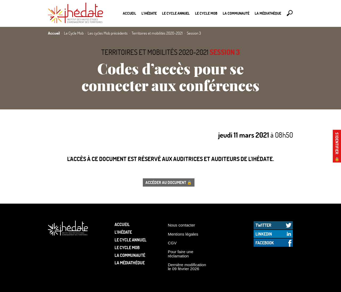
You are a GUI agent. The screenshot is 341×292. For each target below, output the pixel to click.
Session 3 (225, 52)
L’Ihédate (149, 13)
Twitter (263, 225)
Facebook (264, 242)
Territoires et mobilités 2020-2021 (154, 52)
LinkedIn (263, 234)
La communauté (236, 13)
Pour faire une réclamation (180, 253)
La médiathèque (268, 13)
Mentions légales (183, 234)
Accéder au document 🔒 (168, 182)
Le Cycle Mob (206, 13)
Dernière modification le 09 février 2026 (187, 266)
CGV (172, 243)
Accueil (129, 13)
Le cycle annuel (176, 13)
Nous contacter (181, 225)
